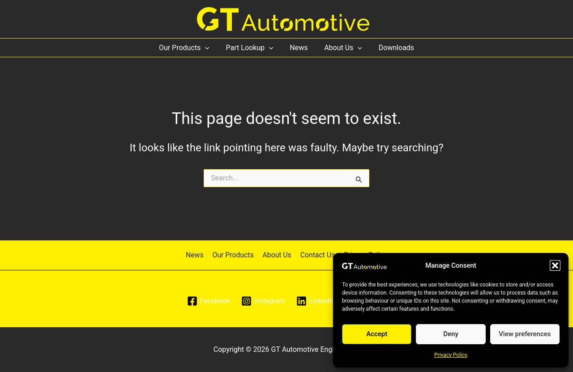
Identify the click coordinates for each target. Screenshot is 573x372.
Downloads (392, 47)
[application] (209, 47)
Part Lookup (251, 47)
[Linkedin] (316, 301)
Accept (376, 334)
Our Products (188, 47)
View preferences (525, 334)
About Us (341, 47)
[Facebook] (207, 301)
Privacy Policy (450, 355)
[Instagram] (262, 301)
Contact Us (316, 254)
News (299, 47)
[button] (555, 265)
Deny (450, 334)
